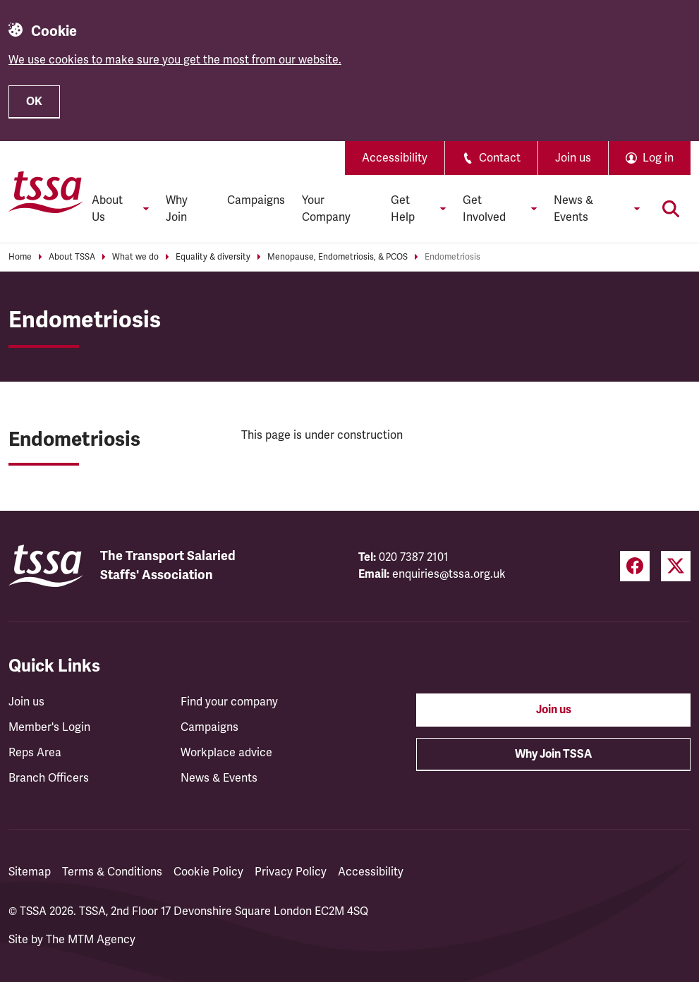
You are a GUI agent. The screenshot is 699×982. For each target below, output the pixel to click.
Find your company (229, 702)
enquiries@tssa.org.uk (449, 574)
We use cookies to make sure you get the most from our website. (174, 60)
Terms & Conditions (112, 872)
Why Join (177, 208)
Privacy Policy (291, 872)
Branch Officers (48, 778)
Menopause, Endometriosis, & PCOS (337, 257)
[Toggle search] (671, 209)
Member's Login (49, 727)
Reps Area (34, 753)
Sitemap (29, 872)
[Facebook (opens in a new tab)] (635, 566)
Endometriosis (452, 257)
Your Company (326, 208)
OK (34, 102)
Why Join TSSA (553, 754)
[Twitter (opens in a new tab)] (676, 566)
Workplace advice (226, 753)
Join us (573, 158)
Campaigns (256, 200)
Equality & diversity (213, 257)
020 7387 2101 (414, 557)
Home (20, 257)
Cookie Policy (208, 872)
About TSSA (72, 257)
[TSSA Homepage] (45, 192)
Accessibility (394, 158)
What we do (135, 257)
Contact (491, 158)
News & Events (219, 778)
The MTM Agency (90, 940)
